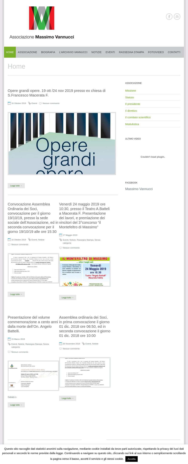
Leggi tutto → (16, 186)
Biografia (48, 52)
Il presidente (132, 103)
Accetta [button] (131, 459)
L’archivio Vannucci (73, 52)
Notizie (96, 52)
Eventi (110, 52)
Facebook (169, 16)
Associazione (27, 52)
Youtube (177, 16)
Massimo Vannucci (139, 189)
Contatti (174, 52)
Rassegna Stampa (85, 240)
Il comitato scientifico (138, 117)
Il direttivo (131, 110)
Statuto (129, 97)
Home (10, 52)
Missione (130, 90)
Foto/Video (156, 52)
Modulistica (132, 124)
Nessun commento (51, 103)
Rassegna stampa (131, 52)
